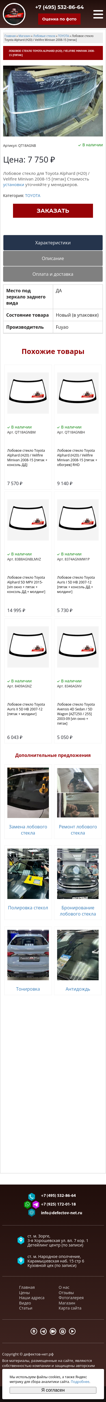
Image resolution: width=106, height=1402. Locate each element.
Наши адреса (32, 1297)
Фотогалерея (71, 1297)
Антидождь (78, 989)
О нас (64, 1287)
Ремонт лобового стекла (78, 830)
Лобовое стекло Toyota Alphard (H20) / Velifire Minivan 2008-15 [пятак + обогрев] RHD (77, 457)
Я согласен (53, 1390)
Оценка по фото (59, 19)
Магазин (67, 1303)
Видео (25, 1303)
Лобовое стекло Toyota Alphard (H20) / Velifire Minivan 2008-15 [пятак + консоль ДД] (27, 457)
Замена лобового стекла (28, 830)
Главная (27, 1287)
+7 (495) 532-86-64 (59, 7)
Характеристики (53, 243)
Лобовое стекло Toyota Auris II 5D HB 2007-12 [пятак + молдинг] (26, 709)
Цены (24, 1292)
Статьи (26, 1308)
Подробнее (80, 1381)
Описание (53, 258)
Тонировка (28, 989)
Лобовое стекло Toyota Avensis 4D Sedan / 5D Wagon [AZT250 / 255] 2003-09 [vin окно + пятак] (76, 714)
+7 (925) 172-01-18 (58, 1204)
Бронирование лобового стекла (78, 911)
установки (13, 184)
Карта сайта (70, 1308)
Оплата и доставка (53, 274)
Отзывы (66, 1292)
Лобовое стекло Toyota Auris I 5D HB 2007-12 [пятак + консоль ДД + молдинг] (76, 584)
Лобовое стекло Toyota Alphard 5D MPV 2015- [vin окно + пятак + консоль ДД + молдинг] (26, 584)
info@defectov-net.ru (61, 1213)
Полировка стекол (28, 908)
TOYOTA (32, 195)
